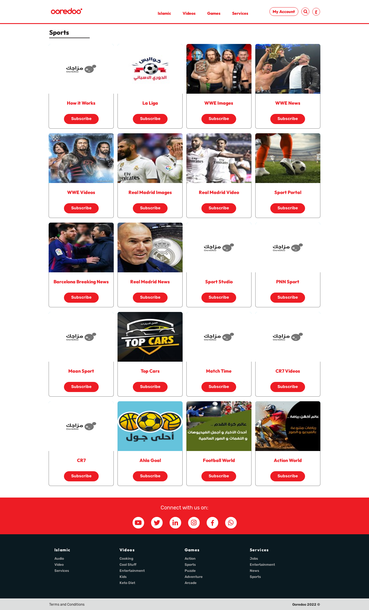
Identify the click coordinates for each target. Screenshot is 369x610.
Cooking (126, 559)
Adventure (194, 577)
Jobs (254, 559)
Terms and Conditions (67, 604)
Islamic (164, 13)
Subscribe (81, 118)
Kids (123, 577)
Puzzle (190, 571)
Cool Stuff (128, 565)
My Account (284, 11)
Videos (189, 13)
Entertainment (132, 571)
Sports (190, 565)
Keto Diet (127, 583)
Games (214, 13)
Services (240, 13)
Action (190, 559)
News (254, 571)
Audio (59, 559)
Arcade (191, 583)
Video (59, 565)
